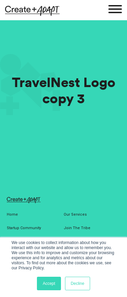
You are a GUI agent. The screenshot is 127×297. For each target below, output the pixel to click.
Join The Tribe (77, 228)
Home (12, 214)
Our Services (75, 214)
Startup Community (24, 228)
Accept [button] (49, 283)
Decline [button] (77, 283)
